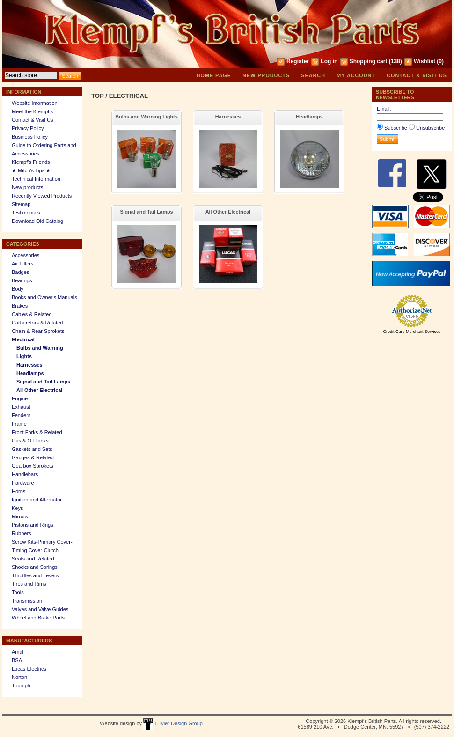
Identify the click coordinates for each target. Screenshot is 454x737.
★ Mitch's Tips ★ (31, 170)
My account (356, 75)
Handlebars (25, 474)
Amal (17, 652)
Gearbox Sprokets (32, 466)
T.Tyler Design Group (173, 723)
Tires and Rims (29, 584)
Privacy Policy (28, 128)
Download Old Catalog (37, 221)
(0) (440, 61)
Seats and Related (33, 558)
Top (97, 95)
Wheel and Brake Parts (38, 617)
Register (297, 61)
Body (17, 289)
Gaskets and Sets (32, 449)
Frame (19, 424)
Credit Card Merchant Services (411, 331)
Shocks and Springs (35, 567)
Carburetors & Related (37, 322)
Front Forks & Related (37, 432)
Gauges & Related (33, 457)
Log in (329, 61)
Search (313, 75)
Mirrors (20, 516)
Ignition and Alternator (37, 499)
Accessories (25, 255)
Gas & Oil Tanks (30, 440)
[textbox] (31, 75)
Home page (214, 75)
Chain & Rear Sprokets (38, 331)
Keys (17, 508)
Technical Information (36, 179)
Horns (18, 491)
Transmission (27, 601)
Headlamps (30, 373)
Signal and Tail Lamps (43, 381)
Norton (19, 677)
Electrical (23, 339)
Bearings (22, 280)
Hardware (23, 483)
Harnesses (29, 365)
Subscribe (395, 128)
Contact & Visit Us (417, 75)
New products (266, 75)
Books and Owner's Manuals (44, 297)
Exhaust (21, 407)
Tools (18, 592)
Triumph (21, 685)
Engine (20, 398)
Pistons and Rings (32, 525)
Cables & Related (32, 314)
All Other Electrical (39, 390)
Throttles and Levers (35, 575)
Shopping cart (369, 61)
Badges (20, 272)
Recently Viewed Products (42, 196)
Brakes (20, 306)
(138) (395, 61)
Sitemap (21, 204)
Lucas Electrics (29, 668)
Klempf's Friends (31, 162)
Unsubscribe (430, 128)
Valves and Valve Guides (40, 609)
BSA (17, 660)
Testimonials (26, 212)
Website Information (35, 103)
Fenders (21, 415)
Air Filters (22, 263)
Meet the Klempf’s (32, 111)
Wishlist (424, 61)
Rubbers (21, 533)
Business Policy (30, 137)
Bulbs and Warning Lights (146, 116)
